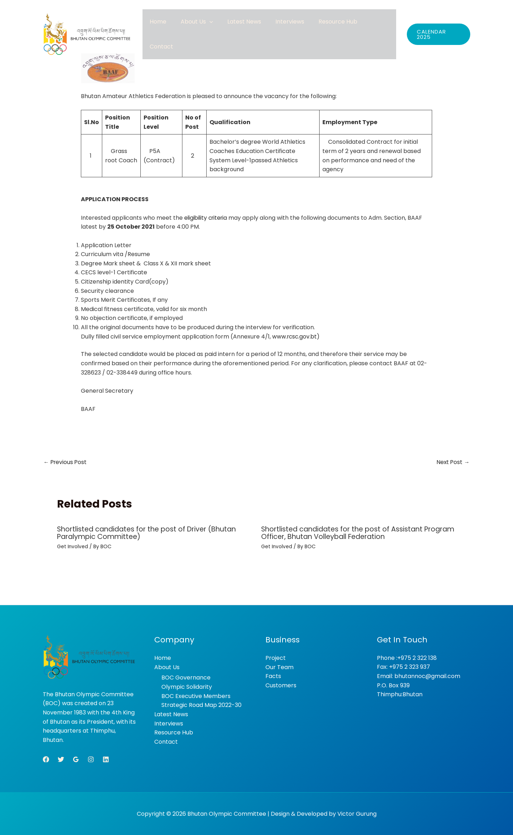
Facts (273, 676)
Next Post (453, 462)
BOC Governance (186, 677)
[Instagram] (91, 759)
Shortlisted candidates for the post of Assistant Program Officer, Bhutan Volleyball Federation (346, 532)
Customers (280, 685)
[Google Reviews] (76, 759)
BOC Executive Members (195, 696)
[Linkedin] (106, 759)
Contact (379, 27)
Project (275, 657)
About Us (221, 27)
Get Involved (72, 546)
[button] (234, 27)
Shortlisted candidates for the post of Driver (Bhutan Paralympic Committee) (151, 532)
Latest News (262, 27)
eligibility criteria (207, 218)
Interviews (300, 27)
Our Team (279, 667)
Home (189, 27)
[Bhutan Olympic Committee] (87, 28)
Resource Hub (341, 27)
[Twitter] (61, 759)
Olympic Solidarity (186, 686)
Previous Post (65, 462)
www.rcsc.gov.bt (295, 336)
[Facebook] (46, 759)
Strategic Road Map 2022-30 (201, 705)
